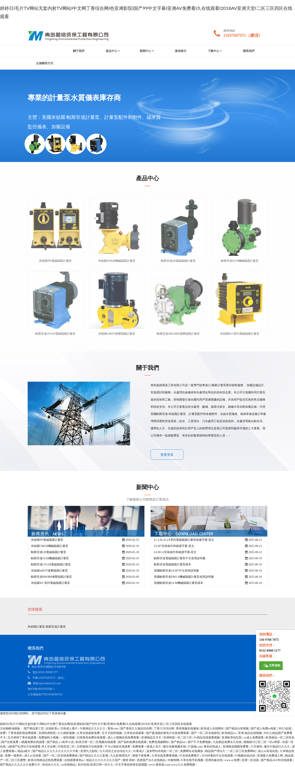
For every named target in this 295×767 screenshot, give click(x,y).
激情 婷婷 (129, 760)
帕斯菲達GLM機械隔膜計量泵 (50, 558)
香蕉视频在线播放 (188, 728)
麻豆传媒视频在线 (175, 746)
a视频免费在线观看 (32, 742)
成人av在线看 (33, 755)
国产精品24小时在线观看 (277, 760)
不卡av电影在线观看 (118, 746)
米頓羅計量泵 (37, 626)
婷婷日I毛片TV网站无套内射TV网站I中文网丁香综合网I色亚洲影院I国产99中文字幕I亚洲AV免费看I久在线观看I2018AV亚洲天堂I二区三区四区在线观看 (96, 724)
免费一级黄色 (14, 755)
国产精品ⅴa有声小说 (61, 742)
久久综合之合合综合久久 (116, 751)
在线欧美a (52, 728)
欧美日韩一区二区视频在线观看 (96, 742)
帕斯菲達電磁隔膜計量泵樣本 (172, 564)
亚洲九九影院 (89, 751)
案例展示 (180, 51)
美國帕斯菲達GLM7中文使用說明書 (176, 570)
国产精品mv (179, 742)
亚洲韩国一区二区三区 (178, 737)
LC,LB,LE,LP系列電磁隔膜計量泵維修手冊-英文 (184, 539)
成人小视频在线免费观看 (124, 737)
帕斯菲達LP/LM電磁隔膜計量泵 (51, 564)
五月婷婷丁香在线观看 (22, 737)
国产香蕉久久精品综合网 (136, 728)
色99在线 (83, 764)
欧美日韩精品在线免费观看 (45, 760)
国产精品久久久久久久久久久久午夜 (55, 751)
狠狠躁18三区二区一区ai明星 (262, 742)
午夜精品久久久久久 (93, 728)
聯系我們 (248, 51)
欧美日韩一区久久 (102, 764)
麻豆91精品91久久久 (277, 746)
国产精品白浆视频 (238, 728)
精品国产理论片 (215, 751)
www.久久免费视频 (183, 764)
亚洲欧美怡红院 (232, 737)
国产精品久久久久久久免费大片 (20, 764)
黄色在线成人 (213, 746)
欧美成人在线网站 (213, 728)
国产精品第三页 (34, 728)
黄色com (113, 728)
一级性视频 (68, 737)
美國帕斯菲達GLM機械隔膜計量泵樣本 (178, 582)
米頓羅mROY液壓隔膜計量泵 (49, 570)
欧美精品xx (229, 733)
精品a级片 (24, 751)
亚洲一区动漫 (251, 760)
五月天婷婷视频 (112, 733)
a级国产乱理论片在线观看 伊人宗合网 (32, 746)
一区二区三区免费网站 (242, 751)
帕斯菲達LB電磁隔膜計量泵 (48, 552)
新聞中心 (147, 51)
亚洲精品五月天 (151, 737)
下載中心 (215, 51)
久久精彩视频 (67, 733)
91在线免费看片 (189, 755)
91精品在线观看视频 (207, 737)
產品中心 (113, 51)
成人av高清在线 (268, 751)
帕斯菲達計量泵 (56, 626)
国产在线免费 (10, 742)
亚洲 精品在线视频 (250, 733)
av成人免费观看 (254, 737)
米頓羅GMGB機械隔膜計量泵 (49, 546)
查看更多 (167, 454)
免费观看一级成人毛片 (147, 746)
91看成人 (139, 751)
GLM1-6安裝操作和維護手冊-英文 (175, 552)
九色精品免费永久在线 (227, 742)
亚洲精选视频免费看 (236, 746)
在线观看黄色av (74, 760)
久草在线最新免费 (89, 733)
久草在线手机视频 (192, 760)
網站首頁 (44, 51)
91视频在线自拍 (245, 755)
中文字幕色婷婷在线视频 (131, 764)
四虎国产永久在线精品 (151, 760)
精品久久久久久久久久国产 (103, 760)
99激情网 (173, 760)
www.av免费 (233, 760)
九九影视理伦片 (120, 755)
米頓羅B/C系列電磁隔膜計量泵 (50, 582)
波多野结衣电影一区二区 (162, 751)
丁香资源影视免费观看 (22, 733)
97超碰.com (195, 746)
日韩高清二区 (67, 746)
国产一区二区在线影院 (206, 733)
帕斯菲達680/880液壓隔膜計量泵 (51, 576)
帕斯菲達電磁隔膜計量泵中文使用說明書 (179, 558)
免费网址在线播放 (192, 751)
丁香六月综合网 (164, 728)
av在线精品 (68, 764)
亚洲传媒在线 (214, 760)
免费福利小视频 (49, 737)
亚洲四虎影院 (48, 733)
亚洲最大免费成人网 (270, 755)
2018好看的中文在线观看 (218, 755)
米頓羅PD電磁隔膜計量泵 (47, 539)
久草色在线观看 (134, 733)
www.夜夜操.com (159, 764)
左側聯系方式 (44, 63)
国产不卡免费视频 (200, 742)
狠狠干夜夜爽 (141, 755)
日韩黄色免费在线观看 (91, 737)
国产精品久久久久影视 (94, 755)
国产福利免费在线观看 (133, 742)
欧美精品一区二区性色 (280, 737)
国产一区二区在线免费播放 (60, 755)
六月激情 (257, 746)
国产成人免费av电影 (264, 728)
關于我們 (78, 51)
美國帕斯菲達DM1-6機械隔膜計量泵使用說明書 (184, 576)
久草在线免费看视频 (165, 755)
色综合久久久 (51, 764)
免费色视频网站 (159, 742)
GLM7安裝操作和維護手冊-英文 (174, 546)
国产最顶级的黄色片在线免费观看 (168, 733)
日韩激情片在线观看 (90, 746)
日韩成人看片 (69, 728)
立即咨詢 (272, 665)
